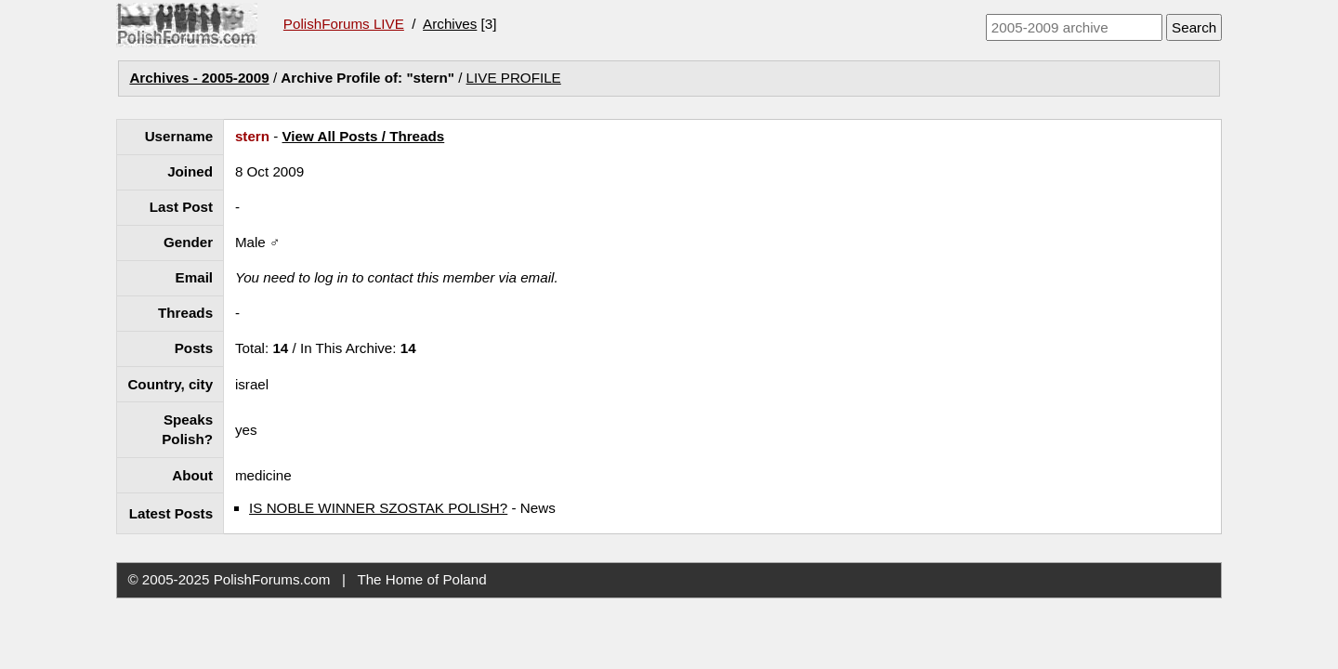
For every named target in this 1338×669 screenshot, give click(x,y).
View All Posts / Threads (363, 136)
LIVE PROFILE (513, 77)
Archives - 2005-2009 (199, 77)
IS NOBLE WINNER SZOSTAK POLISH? (378, 508)
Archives (450, 24)
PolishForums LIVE (343, 24)
